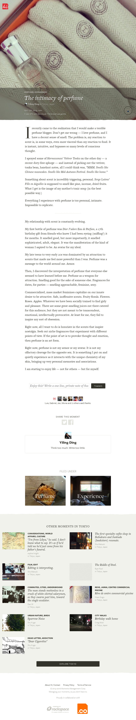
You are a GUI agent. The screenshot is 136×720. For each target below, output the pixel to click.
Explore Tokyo (68, 663)
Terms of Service (84, 684)
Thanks (98, 386)
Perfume (29, 92)
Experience (41, 92)
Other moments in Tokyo (68, 526)
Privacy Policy (68, 684)
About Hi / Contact (52, 684)
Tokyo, (48, 104)
